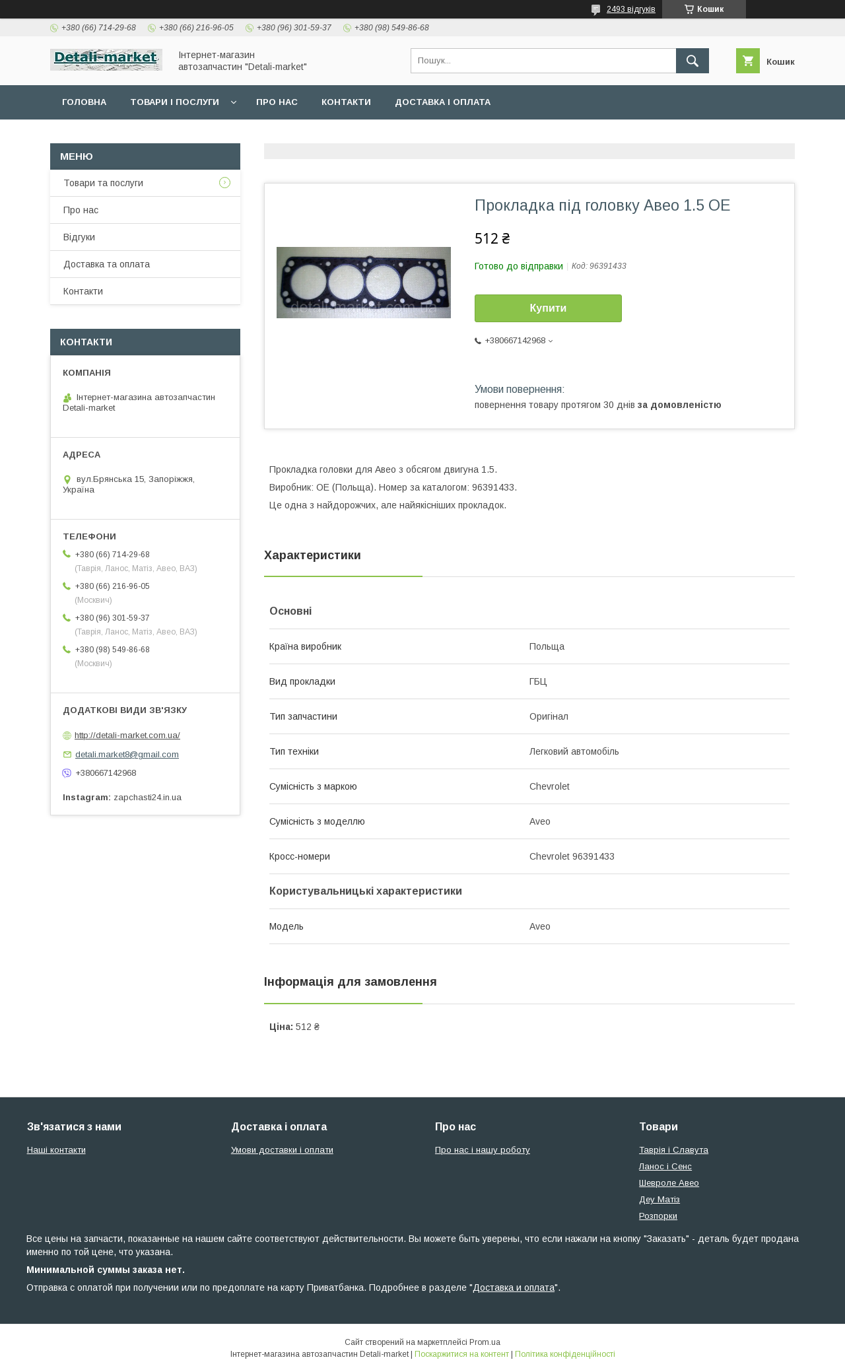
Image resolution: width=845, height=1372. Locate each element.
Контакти (346, 102)
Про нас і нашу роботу (482, 1150)
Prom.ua (484, 1342)
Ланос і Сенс (665, 1166)
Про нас (277, 102)
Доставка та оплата (106, 264)
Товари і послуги (174, 102)
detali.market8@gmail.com (127, 754)
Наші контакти (56, 1150)
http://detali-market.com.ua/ (127, 735)
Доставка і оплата (442, 102)
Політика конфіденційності (565, 1354)
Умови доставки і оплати (282, 1150)
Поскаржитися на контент (462, 1354)
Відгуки (79, 237)
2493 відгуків (631, 9)
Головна (84, 102)
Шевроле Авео (669, 1183)
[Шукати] (692, 60)
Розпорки (658, 1216)
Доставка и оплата (514, 1287)
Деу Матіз (659, 1199)
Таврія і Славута (673, 1150)
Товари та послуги (103, 183)
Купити (548, 308)
